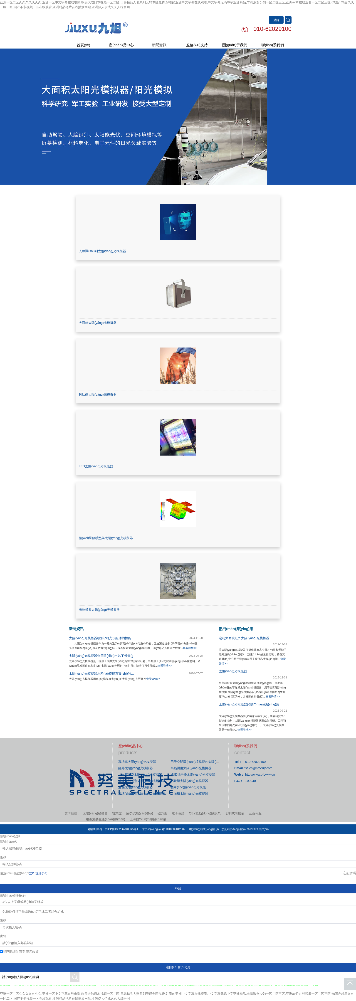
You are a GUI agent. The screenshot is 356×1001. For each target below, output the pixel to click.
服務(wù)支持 (197, 45)
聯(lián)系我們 (272, 45)
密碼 (3, 857)
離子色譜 (178, 813)
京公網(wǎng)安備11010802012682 (163, 829)
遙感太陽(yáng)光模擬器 (135, 787)
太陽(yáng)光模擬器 (233, 671)
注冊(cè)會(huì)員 (178, 967)
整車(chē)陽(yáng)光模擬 (188, 787)
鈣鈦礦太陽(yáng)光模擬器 (97, 394)
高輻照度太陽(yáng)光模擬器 (191, 768)
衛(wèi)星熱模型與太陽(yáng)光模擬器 (106, 538)
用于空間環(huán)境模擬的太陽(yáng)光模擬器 (203, 762)
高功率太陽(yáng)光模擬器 (137, 762)
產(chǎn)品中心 (121, 45)
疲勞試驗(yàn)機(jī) (139, 813)
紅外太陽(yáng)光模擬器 (135, 768)
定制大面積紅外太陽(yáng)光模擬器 (244, 638)
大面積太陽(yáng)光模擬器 (97, 323)
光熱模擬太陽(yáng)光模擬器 (99, 609)
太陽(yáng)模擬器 (95, 813)
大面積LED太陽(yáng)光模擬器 (140, 774)
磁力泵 (162, 813)
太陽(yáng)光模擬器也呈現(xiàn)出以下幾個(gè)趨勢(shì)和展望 (113, 656)
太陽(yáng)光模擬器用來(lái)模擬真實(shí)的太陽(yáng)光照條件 (114, 673)
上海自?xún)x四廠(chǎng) (148, 819)
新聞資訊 (159, 45)
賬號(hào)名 (8, 841)
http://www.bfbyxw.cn (260, 774)
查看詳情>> (190, 648)
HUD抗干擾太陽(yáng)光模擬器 (193, 774)
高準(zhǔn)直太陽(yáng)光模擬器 (141, 793)
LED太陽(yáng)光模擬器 (96, 466)
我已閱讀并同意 (21, 952)
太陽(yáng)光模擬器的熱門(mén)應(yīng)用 (249, 704)
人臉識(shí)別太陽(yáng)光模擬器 (102, 251)
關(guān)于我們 (234, 45)
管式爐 (117, 813)
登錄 (178, 888)
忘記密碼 (349, 873)
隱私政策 (32, 952)
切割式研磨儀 (234, 813)
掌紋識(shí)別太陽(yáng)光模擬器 (142, 781)
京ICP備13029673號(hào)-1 (121, 829)
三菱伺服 (255, 813)
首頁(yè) (83, 45)
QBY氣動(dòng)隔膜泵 (205, 813)
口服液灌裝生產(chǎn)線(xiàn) (104, 819)
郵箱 (3, 936)
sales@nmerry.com (258, 768)
